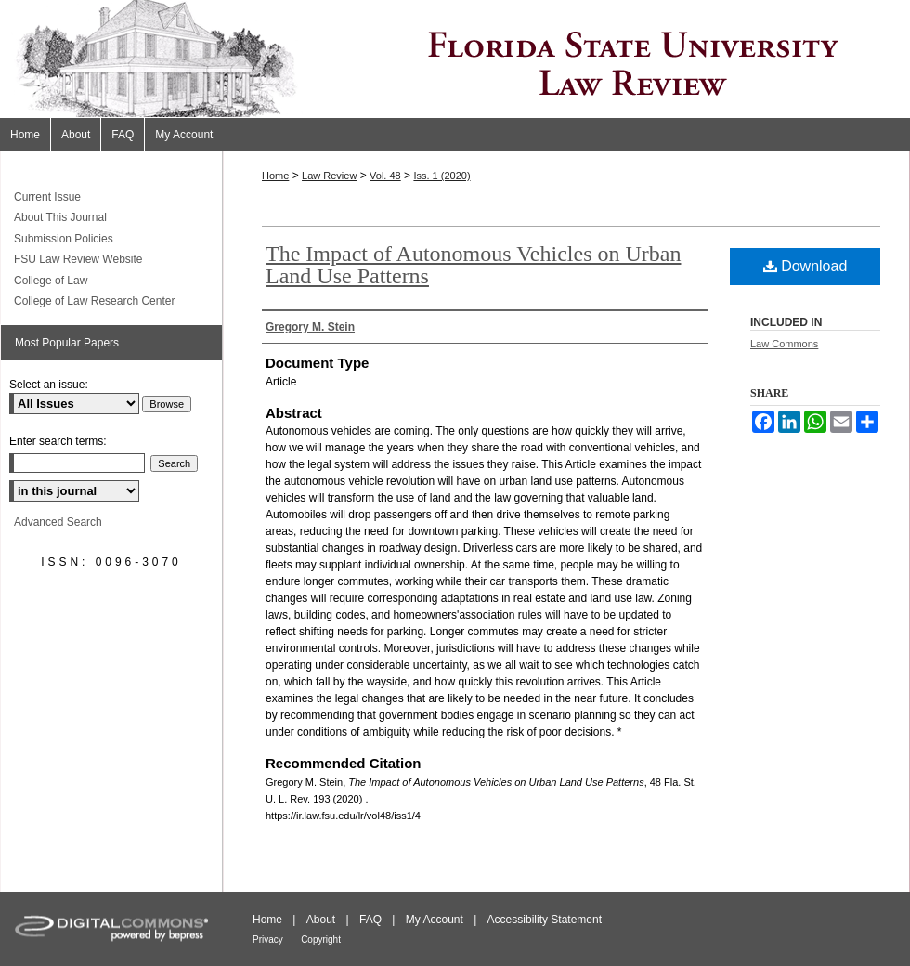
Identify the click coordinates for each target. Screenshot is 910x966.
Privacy (268, 939)
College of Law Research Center (94, 300)
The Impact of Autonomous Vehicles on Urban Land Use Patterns (473, 265)
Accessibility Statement (545, 919)
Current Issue (47, 196)
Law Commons (784, 343)
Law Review (329, 175)
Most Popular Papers (67, 342)
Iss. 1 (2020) (441, 175)
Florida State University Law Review (455, 59)
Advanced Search (58, 522)
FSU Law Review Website (78, 259)
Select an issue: (48, 384)
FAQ (370, 919)
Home (275, 175)
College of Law (50, 280)
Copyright (321, 939)
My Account (434, 919)
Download (805, 266)
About (320, 919)
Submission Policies (63, 238)
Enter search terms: (58, 441)
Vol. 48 (385, 175)
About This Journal (60, 217)
